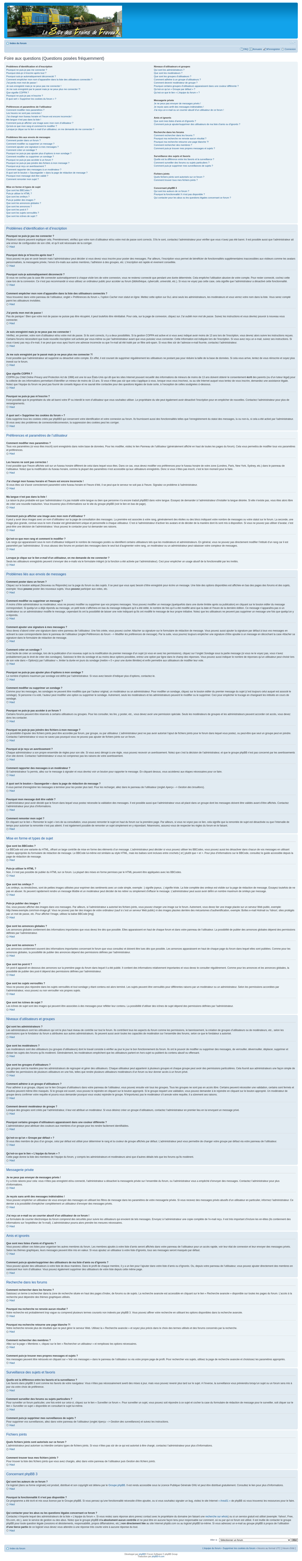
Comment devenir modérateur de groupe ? (176, 82)
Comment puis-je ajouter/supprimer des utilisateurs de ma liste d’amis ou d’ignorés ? (197, 124)
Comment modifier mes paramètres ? (25, 110)
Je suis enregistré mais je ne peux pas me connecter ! (33, 86)
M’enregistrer (273, 49)
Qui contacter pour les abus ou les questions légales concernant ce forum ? (192, 197)
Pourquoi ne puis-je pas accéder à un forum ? (29, 160)
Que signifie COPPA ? (17, 92)
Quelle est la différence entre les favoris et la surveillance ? (184, 159)
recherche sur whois (216, 1516)
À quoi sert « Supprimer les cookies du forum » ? (31, 99)
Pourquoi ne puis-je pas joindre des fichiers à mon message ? (37, 163)
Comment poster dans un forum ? (23, 140)
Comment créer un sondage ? (21, 150)
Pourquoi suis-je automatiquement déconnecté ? (31, 76)
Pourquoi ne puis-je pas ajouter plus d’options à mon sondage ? (39, 153)
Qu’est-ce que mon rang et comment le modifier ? (31, 126)
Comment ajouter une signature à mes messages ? (32, 147)
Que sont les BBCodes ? (18, 190)
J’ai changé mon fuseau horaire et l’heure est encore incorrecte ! (39, 116)
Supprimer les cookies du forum (239, 1548)
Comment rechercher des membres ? (173, 145)
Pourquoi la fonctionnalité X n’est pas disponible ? (179, 194)
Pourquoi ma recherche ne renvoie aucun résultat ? (180, 138)
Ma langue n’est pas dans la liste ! (23, 119)
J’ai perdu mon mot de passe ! (21, 82)
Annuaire (257, 49)
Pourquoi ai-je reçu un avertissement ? (26, 166)
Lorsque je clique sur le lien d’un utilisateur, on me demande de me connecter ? (50, 129)
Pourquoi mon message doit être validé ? (27, 176)
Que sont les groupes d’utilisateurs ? (172, 76)
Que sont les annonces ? (19, 206)
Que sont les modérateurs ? (168, 73)
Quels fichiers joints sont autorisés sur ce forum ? (179, 177)
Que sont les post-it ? (17, 209)
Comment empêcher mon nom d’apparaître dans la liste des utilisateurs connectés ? (49, 79)
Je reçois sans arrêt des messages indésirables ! (179, 107)
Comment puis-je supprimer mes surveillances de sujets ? (183, 165)
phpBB (142, 1554)
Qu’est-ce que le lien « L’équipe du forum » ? (177, 92)
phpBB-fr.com (158, 1556)
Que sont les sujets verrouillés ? (22, 212)
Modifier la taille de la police (293, 42)
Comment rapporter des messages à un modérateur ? (33, 169)
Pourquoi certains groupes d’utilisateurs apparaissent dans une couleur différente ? (196, 86)
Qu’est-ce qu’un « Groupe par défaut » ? (174, 89)
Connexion (290, 49)
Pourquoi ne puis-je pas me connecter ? (26, 70)
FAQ (245, 49)
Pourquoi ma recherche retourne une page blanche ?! (181, 142)
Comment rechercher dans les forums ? (174, 135)
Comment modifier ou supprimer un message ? (30, 143)
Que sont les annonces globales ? (23, 203)
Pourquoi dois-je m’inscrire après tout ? (26, 73)
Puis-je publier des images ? (20, 200)
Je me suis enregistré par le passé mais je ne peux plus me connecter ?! (43, 89)
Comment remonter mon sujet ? (22, 179)
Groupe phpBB (116, 1485)
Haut (12, 246)
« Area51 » (224, 1500)
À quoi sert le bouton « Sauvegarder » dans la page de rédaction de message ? (46, 172)
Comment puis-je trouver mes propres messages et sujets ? (184, 148)
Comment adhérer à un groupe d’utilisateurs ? (177, 79)
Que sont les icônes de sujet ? (21, 216)
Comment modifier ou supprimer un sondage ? (30, 156)
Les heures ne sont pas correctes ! (24, 113)
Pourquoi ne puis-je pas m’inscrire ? (24, 95)
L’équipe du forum (211, 1548)
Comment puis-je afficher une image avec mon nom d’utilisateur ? (39, 123)
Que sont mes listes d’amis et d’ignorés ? (175, 121)
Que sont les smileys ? (18, 196)
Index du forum (18, 43)
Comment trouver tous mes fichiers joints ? (176, 180)
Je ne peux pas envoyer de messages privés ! (177, 103)
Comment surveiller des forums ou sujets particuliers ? (182, 162)
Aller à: (213, 1539)
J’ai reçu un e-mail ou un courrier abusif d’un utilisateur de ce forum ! (189, 110)
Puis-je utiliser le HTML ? (19, 193)
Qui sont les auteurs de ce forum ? (171, 191)
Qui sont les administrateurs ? (169, 70)
